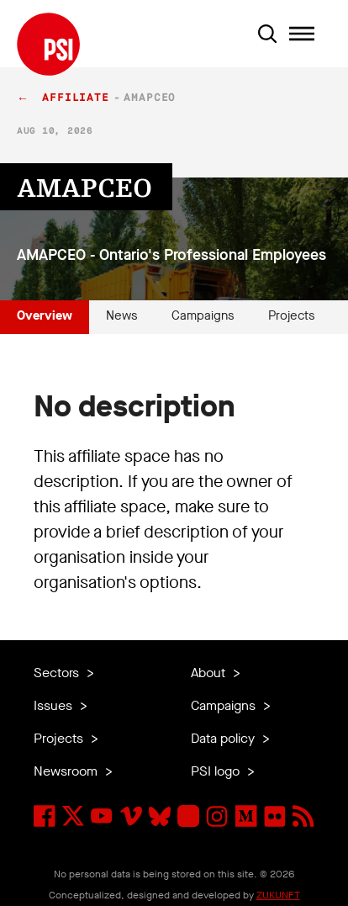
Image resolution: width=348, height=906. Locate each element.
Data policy (224, 738)
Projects (291, 315)
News (122, 315)
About (210, 672)
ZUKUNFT (278, 895)
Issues (55, 705)
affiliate (75, 98)
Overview (44, 315)
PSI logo (217, 771)
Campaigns (203, 315)
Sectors (58, 672)
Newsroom (67, 771)
